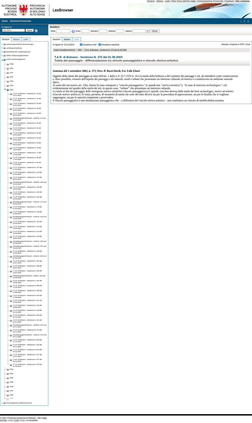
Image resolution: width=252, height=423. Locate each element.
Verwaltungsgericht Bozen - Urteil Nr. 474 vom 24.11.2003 (30, 326)
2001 (11, 373)
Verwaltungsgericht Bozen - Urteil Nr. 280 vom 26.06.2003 (30, 257)
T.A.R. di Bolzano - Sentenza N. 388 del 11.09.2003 (27, 286)
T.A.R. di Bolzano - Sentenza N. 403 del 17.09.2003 (27, 296)
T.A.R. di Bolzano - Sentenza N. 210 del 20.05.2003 (27, 222)
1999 (11, 382)
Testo (52, 31)
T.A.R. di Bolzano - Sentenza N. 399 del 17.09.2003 (27, 291)
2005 (11, 81)
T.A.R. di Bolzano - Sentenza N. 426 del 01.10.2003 (27, 311)
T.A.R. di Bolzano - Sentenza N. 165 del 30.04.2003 (27, 193)
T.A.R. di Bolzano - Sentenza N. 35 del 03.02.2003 (27, 104)
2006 (11, 77)
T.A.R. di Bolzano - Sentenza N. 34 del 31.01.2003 (27, 99)
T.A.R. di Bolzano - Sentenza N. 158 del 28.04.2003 (27, 188)
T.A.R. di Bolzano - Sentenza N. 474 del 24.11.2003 (27, 331)
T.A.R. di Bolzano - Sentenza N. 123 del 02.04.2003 (27, 173)
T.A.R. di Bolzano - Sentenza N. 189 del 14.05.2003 (27, 212)
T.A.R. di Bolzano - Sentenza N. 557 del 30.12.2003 (27, 360)
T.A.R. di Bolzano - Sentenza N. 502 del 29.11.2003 (27, 345)
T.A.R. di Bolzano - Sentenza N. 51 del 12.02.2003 (27, 129)
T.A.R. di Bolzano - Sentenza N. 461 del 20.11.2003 (27, 321)
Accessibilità (32, 420)
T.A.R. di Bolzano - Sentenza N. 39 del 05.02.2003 (27, 109)
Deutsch (151, 1)
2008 (11, 68)
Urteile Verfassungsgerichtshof (17, 55)
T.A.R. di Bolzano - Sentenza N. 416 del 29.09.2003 (27, 306)
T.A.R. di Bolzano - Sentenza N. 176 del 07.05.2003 (27, 208)
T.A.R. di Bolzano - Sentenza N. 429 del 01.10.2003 (27, 316)
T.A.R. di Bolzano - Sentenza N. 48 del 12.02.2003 (27, 124)
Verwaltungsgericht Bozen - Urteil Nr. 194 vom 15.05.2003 (30, 217)
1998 (11, 386)
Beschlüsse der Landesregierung (18, 52)
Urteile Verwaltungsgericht (64, 50)
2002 (11, 369)
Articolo (111, 31)
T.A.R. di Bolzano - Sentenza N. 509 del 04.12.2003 (27, 350)
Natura (128, 31)
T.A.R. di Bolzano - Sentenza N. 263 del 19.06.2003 (27, 252)
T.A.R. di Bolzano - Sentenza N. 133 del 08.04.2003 (27, 178)
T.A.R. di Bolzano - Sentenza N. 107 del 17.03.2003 (27, 168)
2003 (80, 50)
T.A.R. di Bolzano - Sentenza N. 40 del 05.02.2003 (27, 114)
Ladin (167, 1)
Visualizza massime (110, 44)
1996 (11, 395)
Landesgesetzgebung (14, 48)
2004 (11, 85)
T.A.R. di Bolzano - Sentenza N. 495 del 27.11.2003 (27, 341)
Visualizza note (90, 44)
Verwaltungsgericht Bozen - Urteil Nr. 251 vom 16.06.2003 (30, 247)
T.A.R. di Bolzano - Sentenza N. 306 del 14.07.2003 (27, 272)
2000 (11, 378)
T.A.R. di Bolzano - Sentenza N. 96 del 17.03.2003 (27, 163)
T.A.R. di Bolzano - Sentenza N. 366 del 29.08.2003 (27, 281)
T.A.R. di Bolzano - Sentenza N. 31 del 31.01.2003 (27, 94)
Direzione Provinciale (20, 21)
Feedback (229, 1)
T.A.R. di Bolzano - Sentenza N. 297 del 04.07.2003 (27, 262)
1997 (11, 391)
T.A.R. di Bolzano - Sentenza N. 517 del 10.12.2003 (27, 355)
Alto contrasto (242, 1)
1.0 (5, 420)
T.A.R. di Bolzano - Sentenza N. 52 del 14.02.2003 (27, 134)
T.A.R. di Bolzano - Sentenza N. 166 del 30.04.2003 (27, 198)
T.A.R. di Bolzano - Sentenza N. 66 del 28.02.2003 (27, 144)
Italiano (159, 1)
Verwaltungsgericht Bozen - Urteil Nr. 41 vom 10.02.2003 (29, 119)
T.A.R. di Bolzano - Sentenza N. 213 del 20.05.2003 (27, 227)
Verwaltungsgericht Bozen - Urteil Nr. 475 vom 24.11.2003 (30, 336)
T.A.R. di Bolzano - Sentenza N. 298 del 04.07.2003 (27, 267)
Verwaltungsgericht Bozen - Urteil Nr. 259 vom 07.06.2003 (30, 242)
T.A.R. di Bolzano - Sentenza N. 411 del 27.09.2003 (27, 301)
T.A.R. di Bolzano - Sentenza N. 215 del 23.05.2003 (27, 232)
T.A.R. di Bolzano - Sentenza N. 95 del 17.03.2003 (27, 158)
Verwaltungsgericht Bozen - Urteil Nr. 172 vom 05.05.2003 (30, 203)
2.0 (18, 420)
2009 (11, 64)
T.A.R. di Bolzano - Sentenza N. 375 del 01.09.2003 (105, 50)
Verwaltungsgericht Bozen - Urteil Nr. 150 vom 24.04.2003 (30, 183)
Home (5, 21)
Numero (94, 31)
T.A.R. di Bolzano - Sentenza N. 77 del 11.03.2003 (27, 153)
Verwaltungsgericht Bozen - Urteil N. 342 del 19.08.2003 (29, 276)
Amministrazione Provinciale (210, 1)
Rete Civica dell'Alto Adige (184, 1)
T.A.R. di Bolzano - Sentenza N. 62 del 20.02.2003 (27, 139)
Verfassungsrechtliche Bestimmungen (20, 44)
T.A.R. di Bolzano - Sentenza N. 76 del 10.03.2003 (27, 148)
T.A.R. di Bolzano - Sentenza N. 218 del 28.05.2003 (27, 237)
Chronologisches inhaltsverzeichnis (19, 403)
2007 (11, 73)
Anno (78, 31)
